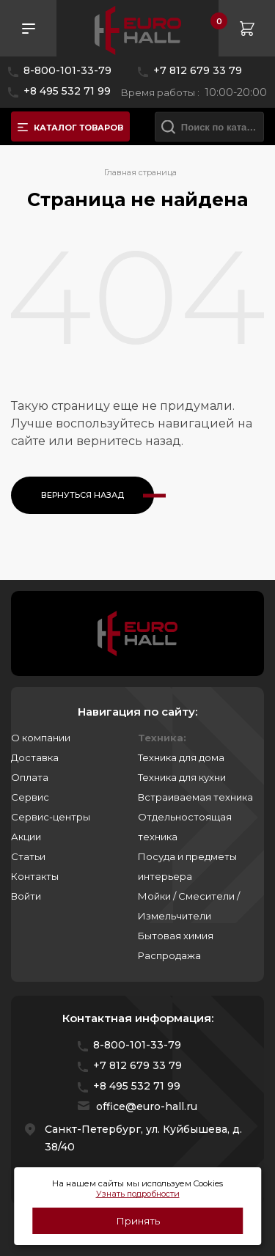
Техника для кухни (182, 777)
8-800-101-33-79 (67, 70)
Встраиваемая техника (195, 797)
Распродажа (169, 955)
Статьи (28, 856)
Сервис (30, 797)
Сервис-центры (50, 817)
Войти (26, 896)
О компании (40, 737)
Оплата (29, 777)
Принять (138, 1221)
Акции (26, 836)
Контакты (35, 876)
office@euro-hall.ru (146, 1106)
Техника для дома (181, 757)
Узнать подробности (138, 1194)
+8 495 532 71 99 (67, 91)
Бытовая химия (175, 935)
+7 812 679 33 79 (197, 70)
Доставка (35, 757)
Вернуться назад (82, 495)
